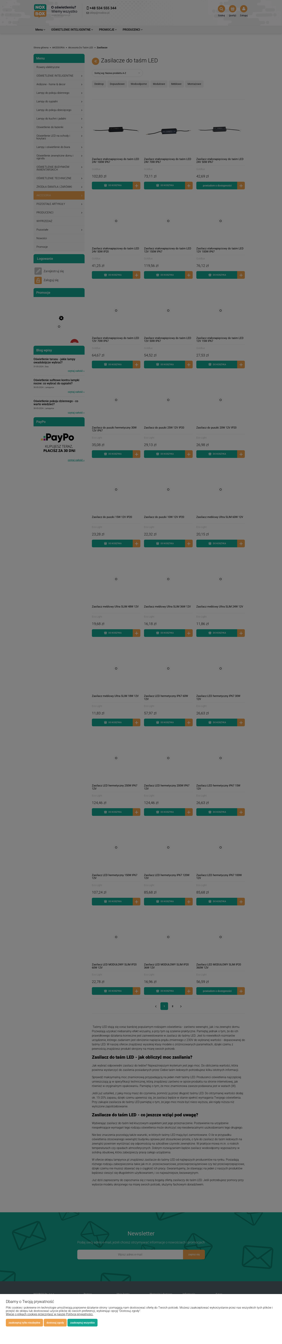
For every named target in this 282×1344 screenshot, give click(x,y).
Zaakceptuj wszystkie (82, 1322)
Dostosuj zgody (55, 1322)
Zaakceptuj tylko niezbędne (24, 1322)
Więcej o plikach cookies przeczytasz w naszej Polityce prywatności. (49, 1314)
